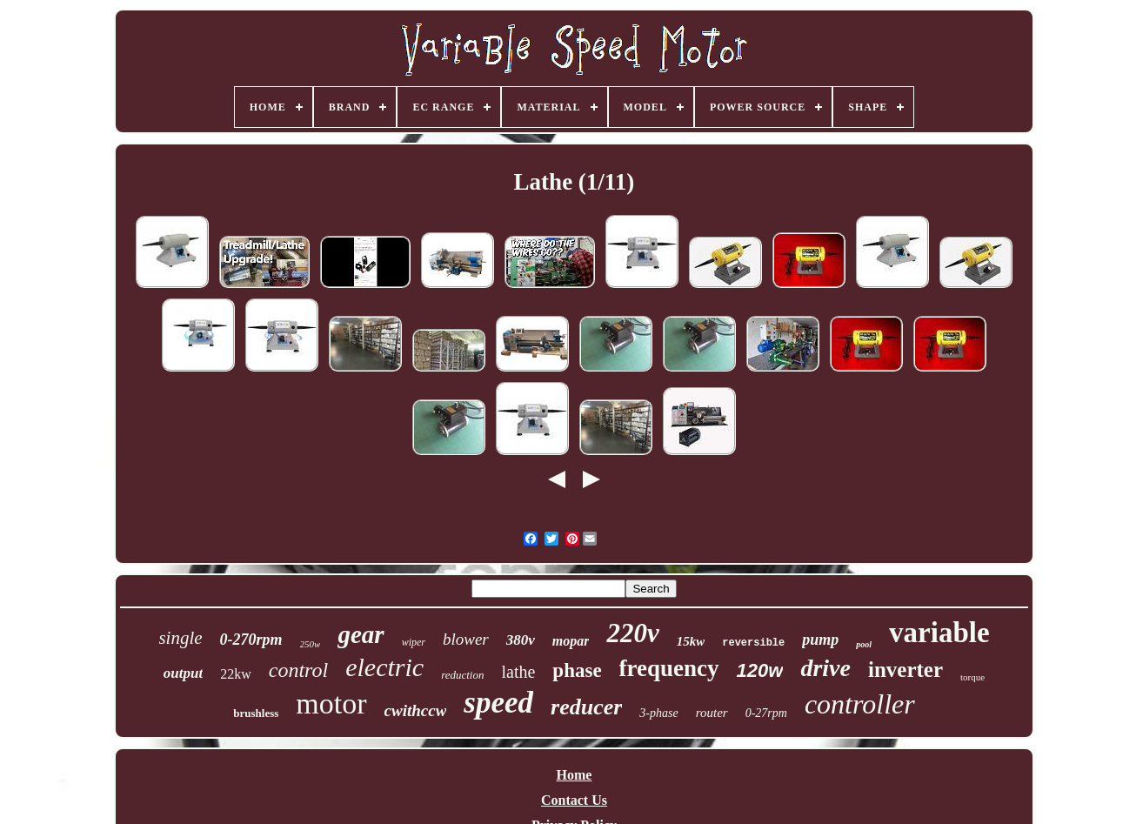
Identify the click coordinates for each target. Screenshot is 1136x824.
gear (360, 634)
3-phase (658, 713)
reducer (586, 707)
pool (864, 644)
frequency (669, 668)
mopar (571, 640)
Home (574, 774)
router (712, 713)
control (298, 670)
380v (520, 640)
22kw (235, 674)
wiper (413, 642)
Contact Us (574, 800)
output (183, 673)
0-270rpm (251, 639)
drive (825, 667)
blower (466, 639)
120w (760, 670)
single (180, 637)
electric (384, 667)
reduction (462, 674)
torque (972, 677)
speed (498, 703)
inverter (905, 669)
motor (331, 703)
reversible (753, 643)
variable (939, 632)
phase (576, 670)
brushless (255, 713)
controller (860, 704)
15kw (691, 641)
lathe (518, 671)
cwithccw (415, 710)
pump (820, 639)
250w (310, 644)
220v (632, 633)
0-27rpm (766, 713)
